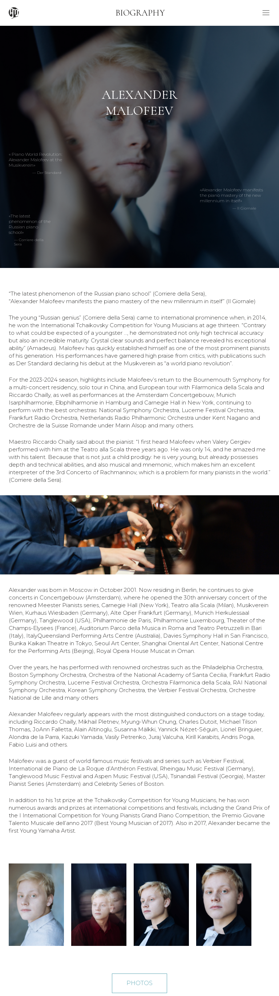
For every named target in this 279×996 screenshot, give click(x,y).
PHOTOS (139, 983)
